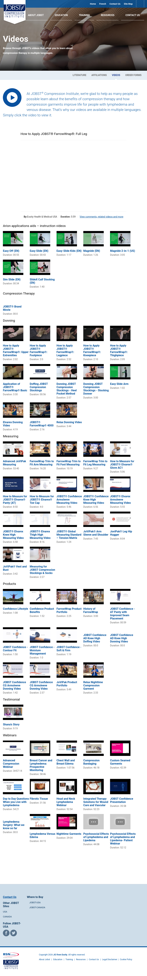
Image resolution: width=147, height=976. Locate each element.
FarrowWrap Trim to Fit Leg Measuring (95, 463)
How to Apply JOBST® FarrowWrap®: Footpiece (38, 350)
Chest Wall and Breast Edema (66, 762)
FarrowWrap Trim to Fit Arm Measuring (42, 463)
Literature (79, 75)
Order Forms (133, 75)
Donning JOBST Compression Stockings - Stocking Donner (96, 388)
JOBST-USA (35, 902)
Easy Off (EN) (11, 250)
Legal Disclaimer (109, 959)
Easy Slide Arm (119, 384)
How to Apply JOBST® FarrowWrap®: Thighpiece (119, 350)
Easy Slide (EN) (39, 250)
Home (93, 4)
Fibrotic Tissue (39, 798)
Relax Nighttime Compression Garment (93, 685)
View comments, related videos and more (101, 216)
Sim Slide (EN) (11, 279)
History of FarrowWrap (90, 610)
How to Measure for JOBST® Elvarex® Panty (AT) (15, 499)
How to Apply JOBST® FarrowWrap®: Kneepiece (92, 350)
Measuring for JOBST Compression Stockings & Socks (42, 570)
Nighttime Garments (69, 833)
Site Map (128, 4)
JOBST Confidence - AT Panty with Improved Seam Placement (122, 613)
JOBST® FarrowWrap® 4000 (42, 424)
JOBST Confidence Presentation (121, 800)
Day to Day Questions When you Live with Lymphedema (16, 802)
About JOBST (36, 15)
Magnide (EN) (91, 250)
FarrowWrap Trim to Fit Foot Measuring (69, 463)
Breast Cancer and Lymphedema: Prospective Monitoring (41, 765)
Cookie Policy (126, 959)
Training (84, 15)
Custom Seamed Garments (120, 762)
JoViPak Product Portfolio (67, 684)
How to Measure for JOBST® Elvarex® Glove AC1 (122, 464)
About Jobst (44, 959)
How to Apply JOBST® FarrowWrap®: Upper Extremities (15, 350)
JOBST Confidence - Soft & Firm (69, 648)
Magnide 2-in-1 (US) (122, 250)
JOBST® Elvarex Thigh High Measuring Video (40, 535)
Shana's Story (11, 724)
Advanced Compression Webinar (11, 763)
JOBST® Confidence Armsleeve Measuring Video (69, 499)
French (102, 4)
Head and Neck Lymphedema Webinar (66, 802)
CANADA (7, 916)
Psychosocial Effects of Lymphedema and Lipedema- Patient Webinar (123, 838)
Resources (107, 15)
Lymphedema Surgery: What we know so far (13, 825)
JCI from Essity (60, 955)
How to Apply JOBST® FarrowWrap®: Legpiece (65, 350)
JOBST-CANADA (37, 907)
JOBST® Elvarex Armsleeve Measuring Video (120, 499)
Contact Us (115, 4)
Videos (116, 75)
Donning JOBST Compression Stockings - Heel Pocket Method (67, 388)
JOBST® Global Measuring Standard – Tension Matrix (69, 535)
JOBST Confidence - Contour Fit (15, 648)
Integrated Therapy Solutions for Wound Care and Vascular (95, 802)
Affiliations (99, 75)
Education (61, 15)
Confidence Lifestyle (15, 608)
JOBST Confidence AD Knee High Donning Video (121, 638)
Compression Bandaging (91, 762)
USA (5, 911)
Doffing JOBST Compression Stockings (39, 387)
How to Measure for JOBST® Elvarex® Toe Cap (42, 499)
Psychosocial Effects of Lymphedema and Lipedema (96, 837)
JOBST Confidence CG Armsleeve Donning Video (14, 685)
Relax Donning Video (69, 422)
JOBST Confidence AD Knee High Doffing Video (94, 638)
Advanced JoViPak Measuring (14, 463)
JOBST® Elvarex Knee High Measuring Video (13, 535)
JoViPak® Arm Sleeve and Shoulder (95, 533)
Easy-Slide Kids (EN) (69, 250)
